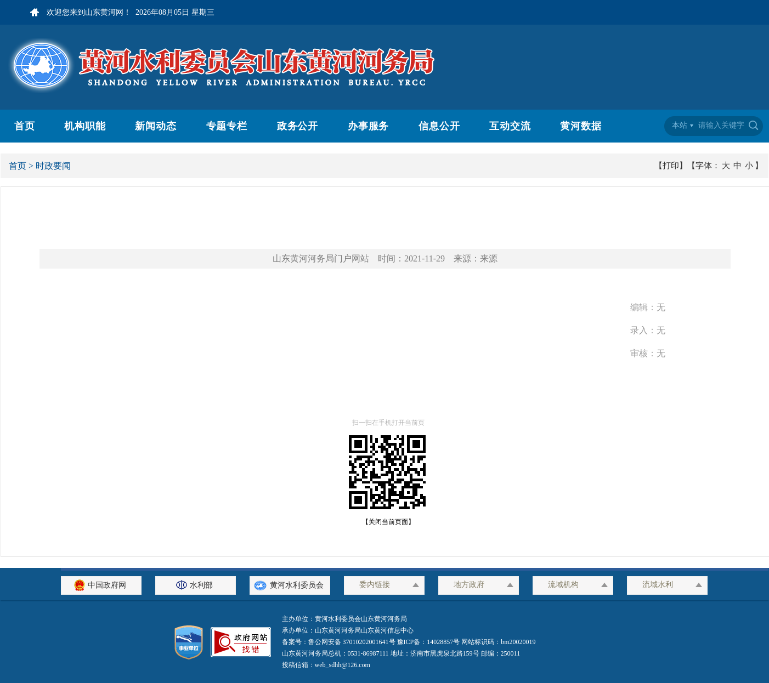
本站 (679, 125)
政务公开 (298, 126)
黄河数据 (581, 126)
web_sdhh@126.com (342, 665)
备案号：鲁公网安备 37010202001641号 (339, 642)
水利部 (196, 585)
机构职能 (85, 126)
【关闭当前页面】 (385, 522)
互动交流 (510, 126)
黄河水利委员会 (290, 585)
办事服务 (368, 126)
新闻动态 (156, 126)
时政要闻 (53, 165)
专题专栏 (227, 126)
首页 (24, 126)
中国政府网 (101, 585)
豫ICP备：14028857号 (428, 642)
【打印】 (670, 165)
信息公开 (439, 126)
